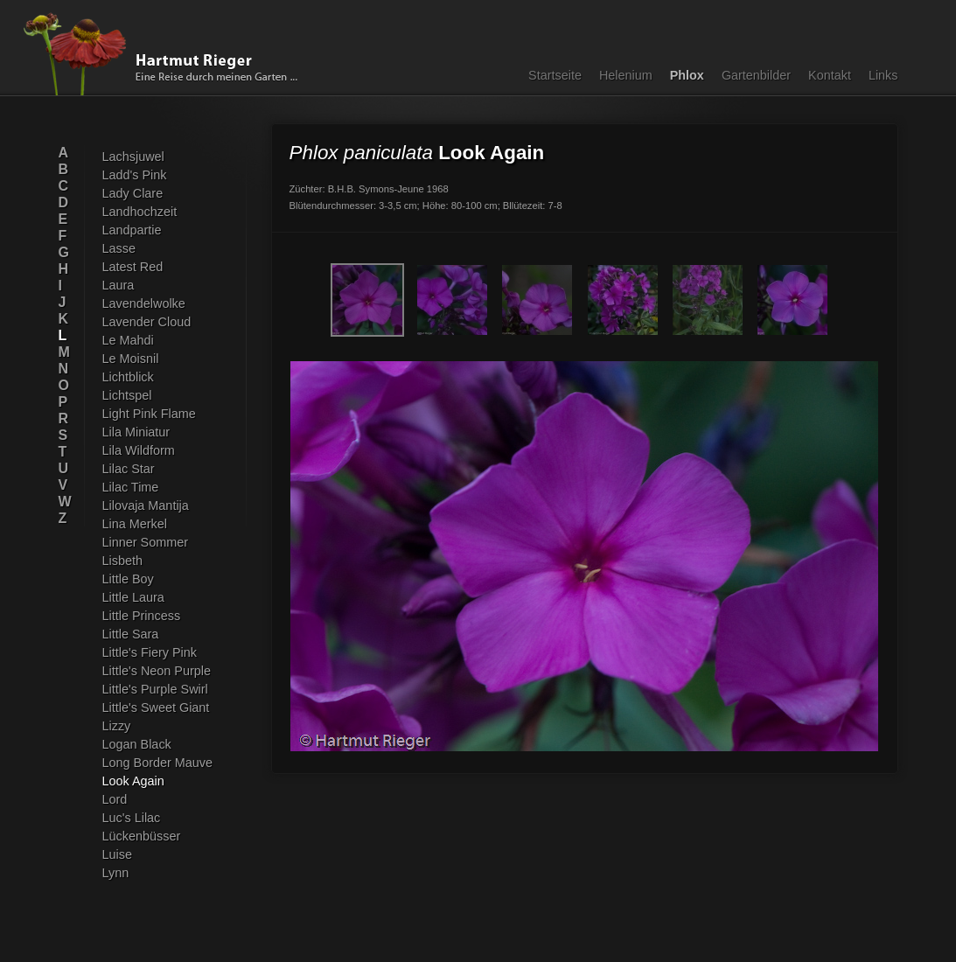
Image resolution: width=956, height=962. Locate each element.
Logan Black (136, 744)
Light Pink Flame (149, 414)
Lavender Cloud (147, 322)
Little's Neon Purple (156, 671)
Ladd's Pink (134, 175)
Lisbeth (122, 561)
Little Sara (130, 634)
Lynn (115, 873)
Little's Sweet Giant (156, 708)
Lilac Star (128, 469)
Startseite (555, 75)
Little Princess (141, 616)
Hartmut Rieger (166, 54)
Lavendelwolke (143, 303)
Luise (117, 854)
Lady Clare (133, 193)
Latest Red (133, 267)
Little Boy (128, 579)
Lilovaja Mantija (145, 505)
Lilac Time (130, 487)
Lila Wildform (138, 450)
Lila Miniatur (136, 432)
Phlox (687, 75)
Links (883, 75)
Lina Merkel (134, 524)
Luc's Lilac (131, 818)
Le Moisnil (130, 359)
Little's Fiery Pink (149, 652)
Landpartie (132, 230)
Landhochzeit (140, 212)
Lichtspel (127, 395)
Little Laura (133, 597)
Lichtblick (128, 377)
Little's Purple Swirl (155, 689)
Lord (115, 799)
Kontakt (829, 75)
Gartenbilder (756, 75)
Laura (118, 285)
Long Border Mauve (157, 763)
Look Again (133, 781)
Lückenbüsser (141, 836)
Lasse (119, 248)
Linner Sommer (145, 542)
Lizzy (116, 726)
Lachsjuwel (133, 157)
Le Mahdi (128, 340)
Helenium (625, 75)
